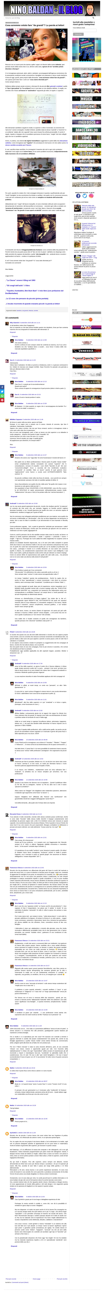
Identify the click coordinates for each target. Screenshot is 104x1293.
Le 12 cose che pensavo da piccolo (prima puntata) (27, 299)
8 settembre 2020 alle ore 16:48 (25, 632)
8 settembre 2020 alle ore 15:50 (27, 503)
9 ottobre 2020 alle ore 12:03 (35, 1196)
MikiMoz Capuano (16, 419)
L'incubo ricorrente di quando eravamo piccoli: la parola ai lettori (33, 304)
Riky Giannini (14, 322)
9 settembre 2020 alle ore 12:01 (36, 837)
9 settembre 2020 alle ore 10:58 (36, 682)
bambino (19, 310)
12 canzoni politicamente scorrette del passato (89, 243)
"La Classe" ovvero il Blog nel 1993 (20, 280)
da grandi (25, 310)
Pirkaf (12, 632)
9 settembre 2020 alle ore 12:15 (36, 903)
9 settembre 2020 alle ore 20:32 (25, 1068)
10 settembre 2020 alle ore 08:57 (36, 1081)
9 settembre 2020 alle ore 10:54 (36, 567)
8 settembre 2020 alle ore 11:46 (33, 419)
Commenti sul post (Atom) (20, 1282)
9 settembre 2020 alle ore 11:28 (31, 1026)
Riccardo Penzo (15, 814)
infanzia (31, 310)
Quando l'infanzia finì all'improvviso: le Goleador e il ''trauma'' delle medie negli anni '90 (89, 227)
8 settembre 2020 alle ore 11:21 (30, 322)
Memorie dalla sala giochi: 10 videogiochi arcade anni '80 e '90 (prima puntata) (89, 208)
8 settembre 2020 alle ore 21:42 (31, 814)
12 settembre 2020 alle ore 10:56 (36, 780)
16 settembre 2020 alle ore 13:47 (36, 980)
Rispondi (13, 332)
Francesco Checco (16, 867)
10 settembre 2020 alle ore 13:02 (32, 759)
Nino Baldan (19, 340)
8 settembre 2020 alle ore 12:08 (36, 340)
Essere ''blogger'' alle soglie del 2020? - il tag (89, 256)
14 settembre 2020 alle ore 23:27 (38, 965)
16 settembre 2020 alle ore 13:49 (36, 1010)
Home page (36, 1279)
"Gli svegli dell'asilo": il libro (18, 286)
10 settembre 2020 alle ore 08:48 (36, 739)
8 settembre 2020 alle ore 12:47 (36, 455)
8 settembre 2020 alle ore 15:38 (36, 403)
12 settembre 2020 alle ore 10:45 (36, 1118)
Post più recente (11, 1279)
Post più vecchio (62, 1279)
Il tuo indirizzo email (79, 28)
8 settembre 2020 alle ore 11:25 (25, 360)
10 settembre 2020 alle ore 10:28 (25, 1105)
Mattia (12, 1068)
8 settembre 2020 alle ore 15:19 (30, 394)
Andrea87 (13, 503)
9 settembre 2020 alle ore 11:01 (36, 699)
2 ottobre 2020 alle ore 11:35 (26, 1132)
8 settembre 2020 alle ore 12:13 (36, 381)
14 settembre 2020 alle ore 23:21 (38, 940)
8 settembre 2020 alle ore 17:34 (32, 663)
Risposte (15, 336)
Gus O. (12, 360)
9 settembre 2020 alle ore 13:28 (32, 710)
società (36, 310)
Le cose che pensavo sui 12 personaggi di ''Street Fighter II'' (89, 273)
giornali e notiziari (56, 86)
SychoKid (13, 1132)
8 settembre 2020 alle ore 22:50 (33, 867)
